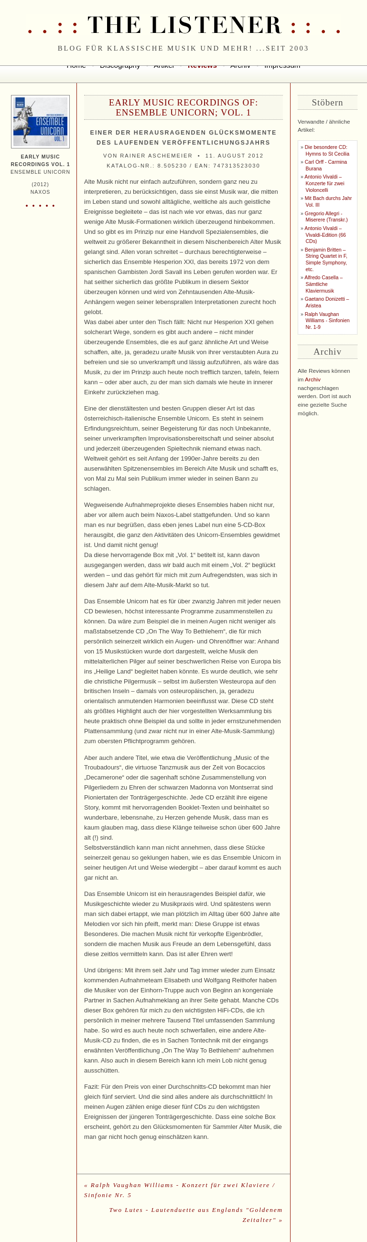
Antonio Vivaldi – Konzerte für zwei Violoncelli (324, 183)
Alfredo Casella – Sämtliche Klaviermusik (323, 284)
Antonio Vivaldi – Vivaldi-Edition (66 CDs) (325, 235)
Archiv (313, 379)
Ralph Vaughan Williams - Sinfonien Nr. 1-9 (327, 321)
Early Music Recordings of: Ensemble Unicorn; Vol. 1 (183, 107)
